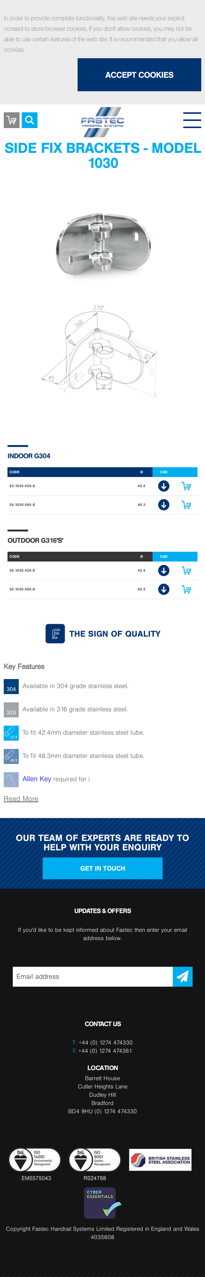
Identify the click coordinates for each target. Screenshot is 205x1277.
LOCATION (102, 1067)
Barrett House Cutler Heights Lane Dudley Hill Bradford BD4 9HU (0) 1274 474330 (102, 1094)
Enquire (186, 486)
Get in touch (102, 868)
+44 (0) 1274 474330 (106, 1042)
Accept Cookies (139, 74)
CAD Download (163, 486)
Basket (11, 114)
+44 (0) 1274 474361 (102, 1051)
